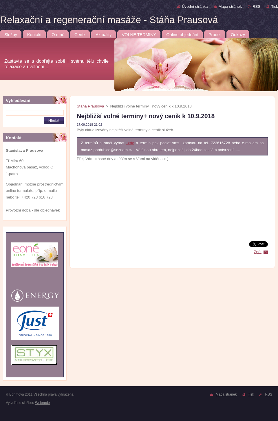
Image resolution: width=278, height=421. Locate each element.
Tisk (274, 6)
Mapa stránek (230, 6)
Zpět (257, 252)
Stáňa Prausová (90, 106)
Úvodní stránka (195, 6)
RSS (256, 6)
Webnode (42, 403)
